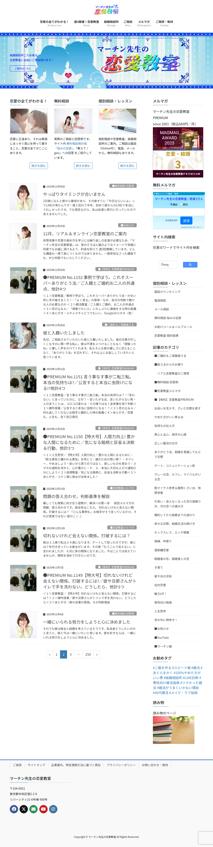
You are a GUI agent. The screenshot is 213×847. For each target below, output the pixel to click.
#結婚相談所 (173, 677)
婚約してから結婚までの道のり (174, 515)
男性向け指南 (163, 602)
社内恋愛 (160, 585)
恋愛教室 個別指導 (166, 335)
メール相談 (161, 309)
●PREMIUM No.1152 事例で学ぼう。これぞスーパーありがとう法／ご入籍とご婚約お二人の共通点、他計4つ (89, 283)
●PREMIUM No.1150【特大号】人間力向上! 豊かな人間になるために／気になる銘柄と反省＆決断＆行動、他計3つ (89, 442)
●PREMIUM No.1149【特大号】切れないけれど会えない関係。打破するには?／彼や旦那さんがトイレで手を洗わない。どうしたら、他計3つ (89, 581)
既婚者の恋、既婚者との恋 (171, 559)
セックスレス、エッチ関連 (171, 532)
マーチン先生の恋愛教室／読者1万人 (179, 199)
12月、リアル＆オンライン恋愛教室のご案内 (85, 234)
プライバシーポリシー (121, 765)
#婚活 (195, 667)
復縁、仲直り (163, 541)
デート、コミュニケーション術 (174, 466)
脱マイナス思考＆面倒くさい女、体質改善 (177, 490)
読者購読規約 (171, 220)
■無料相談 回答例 (123, 186)
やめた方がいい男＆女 (168, 417)
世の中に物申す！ (166, 620)
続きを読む (38, 166)
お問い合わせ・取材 (155, 765)
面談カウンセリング (167, 292)
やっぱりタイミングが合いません (74, 194)
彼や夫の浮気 (163, 576)
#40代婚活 (160, 692)
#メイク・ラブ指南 (183, 692)
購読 (174, 204)
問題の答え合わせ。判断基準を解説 (76, 496)
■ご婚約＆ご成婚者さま (119, 325)
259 (88, 654)
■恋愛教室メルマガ (122, 488)
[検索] (164, 264)
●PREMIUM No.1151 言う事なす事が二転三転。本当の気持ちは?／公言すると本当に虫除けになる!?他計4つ (88, 382)
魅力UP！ (160, 594)
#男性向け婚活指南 (177, 680)
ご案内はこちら (25, 69)
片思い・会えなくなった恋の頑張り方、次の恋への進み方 (177, 503)
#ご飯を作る (162, 667)
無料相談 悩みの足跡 (167, 318)
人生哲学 (160, 611)
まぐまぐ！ (198, 227)
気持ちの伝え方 (164, 426)
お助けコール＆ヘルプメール (173, 327)
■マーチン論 (163, 646)
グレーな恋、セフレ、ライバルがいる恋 (177, 476)
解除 (184, 204)
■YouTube (161, 637)
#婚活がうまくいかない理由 (178, 687)
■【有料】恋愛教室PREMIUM (116, 269)
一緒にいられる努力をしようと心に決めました (86, 622)
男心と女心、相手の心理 (170, 434)
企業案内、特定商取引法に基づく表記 (76, 765)
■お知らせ (127, 225)
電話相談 (160, 300)
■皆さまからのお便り (168, 364)
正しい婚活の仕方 (166, 443)
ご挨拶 (17, 765)
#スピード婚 (181, 667)
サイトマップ (36, 765)
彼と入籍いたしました (64, 333)
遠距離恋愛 (161, 550)
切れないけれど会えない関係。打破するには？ (86, 536)
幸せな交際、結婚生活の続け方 (174, 524)
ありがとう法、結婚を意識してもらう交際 (177, 454)
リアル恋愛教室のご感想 (173, 373)
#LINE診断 (190, 677)
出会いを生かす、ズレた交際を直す (177, 408)
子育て (158, 567)
